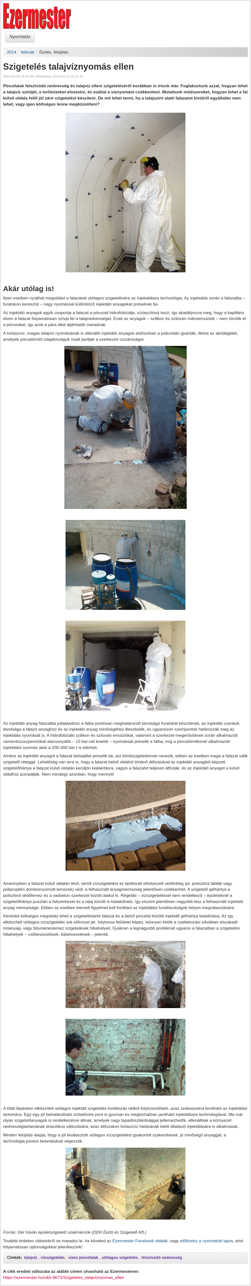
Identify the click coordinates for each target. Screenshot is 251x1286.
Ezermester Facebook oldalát (140, 1240)
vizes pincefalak (83, 1257)
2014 (11, 52)
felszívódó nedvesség (162, 1257)
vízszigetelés (53, 1257)
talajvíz (30, 1257)
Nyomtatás (20, 36)
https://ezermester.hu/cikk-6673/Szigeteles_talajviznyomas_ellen (63, 1277)
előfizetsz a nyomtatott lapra (206, 1240)
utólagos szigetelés (120, 1257)
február (27, 52)
